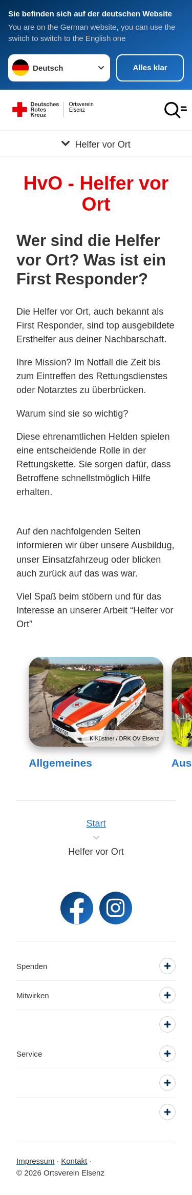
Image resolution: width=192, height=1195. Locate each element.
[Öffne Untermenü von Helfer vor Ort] (96, 143)
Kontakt (74, 1161)
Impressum (35, 1161)
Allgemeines (60, 763)
